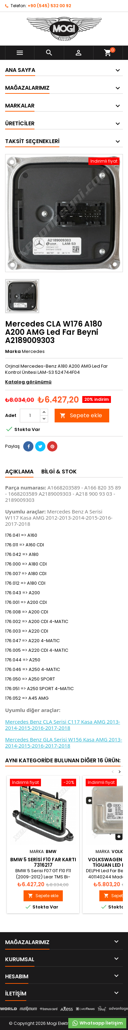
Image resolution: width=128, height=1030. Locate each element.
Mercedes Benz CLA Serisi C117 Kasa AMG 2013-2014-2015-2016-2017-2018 (62, 724)
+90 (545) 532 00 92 (49, 6)
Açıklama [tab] (19, 471)
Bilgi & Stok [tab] (59, 471)
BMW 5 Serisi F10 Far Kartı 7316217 (43, 862)
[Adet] (30, 415)
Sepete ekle (81, 415)
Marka (13, 351)
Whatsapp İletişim (97, 1023)
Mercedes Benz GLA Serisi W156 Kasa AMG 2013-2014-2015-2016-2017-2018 (63, 742)
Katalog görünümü (28, 382)
